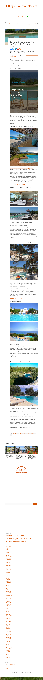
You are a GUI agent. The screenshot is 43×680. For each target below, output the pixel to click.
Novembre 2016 (9, 633)
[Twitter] (13, 52)
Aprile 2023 (8, 552)
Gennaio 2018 (8, 613)
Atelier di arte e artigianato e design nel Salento (30, 27)
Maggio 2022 (8, 568)
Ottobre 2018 (8, 600)
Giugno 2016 (8, 640)
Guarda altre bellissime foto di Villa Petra (19, 243)
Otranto (13, 17)
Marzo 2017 (8, 627)
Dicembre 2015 (9, 649)
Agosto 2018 (8, 603)
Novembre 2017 (9, 616)
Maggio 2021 (8, 586)
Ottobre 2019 (8, 590)
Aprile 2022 (8, 570)
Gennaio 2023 (8, 557)
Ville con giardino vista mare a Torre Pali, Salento (10, 459)
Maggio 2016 (8, 642)
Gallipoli (23, 17)
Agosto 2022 (8, 564)
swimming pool (33, 436)
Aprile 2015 (8, 656)
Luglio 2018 (8, 604)
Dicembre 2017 (9, 614)
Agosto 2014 (8, 659)
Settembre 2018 (9, 601)
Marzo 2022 (8, 571)
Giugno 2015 (8, 655)
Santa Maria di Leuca (31, 17)
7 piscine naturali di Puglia (13, 26)
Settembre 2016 (9, 636)
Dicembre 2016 (9, 632)
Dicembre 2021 (9, 575)
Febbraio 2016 (8, 646)
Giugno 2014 (8, 662)
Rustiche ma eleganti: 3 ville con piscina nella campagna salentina (18, 543)
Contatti (23, 19)
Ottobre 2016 (8, 634)
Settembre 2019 (9, 591)
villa (10, 438)
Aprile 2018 (8, 609)
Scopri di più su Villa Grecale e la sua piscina (19, 187)
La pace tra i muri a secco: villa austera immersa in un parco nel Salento (32, 460)
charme (14, 436)
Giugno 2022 (8, 567)
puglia (28, 436)
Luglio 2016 (8, 639)
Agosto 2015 (8, 652)
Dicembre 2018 (9, 598)
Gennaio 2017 (8, 630)
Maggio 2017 (8, 624)
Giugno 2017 (8, 623)
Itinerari (7, 669)
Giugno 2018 (8, 606)
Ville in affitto (16, 19)
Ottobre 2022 (8, 561)
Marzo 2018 (8, 610)
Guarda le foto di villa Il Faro (16, 301)
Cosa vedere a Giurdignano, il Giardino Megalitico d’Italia (16, 544)
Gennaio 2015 (8, 657)
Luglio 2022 (8, 565)
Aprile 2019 (8, 597)
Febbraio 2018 (8, 611)
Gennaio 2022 (8, 574)
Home (8, 17)
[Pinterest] (18, 52)
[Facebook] (11, 52)
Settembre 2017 (9, 619)
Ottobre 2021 (8, 578)
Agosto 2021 (8, 581)
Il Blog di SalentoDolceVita (21, 7)
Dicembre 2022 (9, 558)
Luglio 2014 (8, 660)
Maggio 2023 (8, 551)
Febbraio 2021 (8, 587)
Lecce (18, 17)
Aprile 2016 (8, 643)
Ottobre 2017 (8, 617)
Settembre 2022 (9, 562)
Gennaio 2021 (8, 588)
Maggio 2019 (8, 596)
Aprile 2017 (8, 626)
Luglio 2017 (8, 621)
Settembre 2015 (9, 650)
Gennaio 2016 (8, 647)
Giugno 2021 (8, 584)
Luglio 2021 (8, 583)
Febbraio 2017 (8, 629)
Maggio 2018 (8, 607)
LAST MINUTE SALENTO (10, 670)
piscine (25, 436)
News (20, 43)
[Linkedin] (16, 52)
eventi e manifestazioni (13, 43)
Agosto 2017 (8, 620)
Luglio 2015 (8, 653)
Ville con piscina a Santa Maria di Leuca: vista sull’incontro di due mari (21, 460)
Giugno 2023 (8, 550)
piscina (21, 436)
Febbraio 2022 (8, 573)
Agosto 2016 (8, 637)
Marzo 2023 (8, 554)
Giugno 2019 (8, 594)
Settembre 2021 (9, 580)
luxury (18, 436)
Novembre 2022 (9, 560)
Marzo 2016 (8, 644)
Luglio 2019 (8, 593)
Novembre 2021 (9, 577)
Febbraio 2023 (8, 555)
